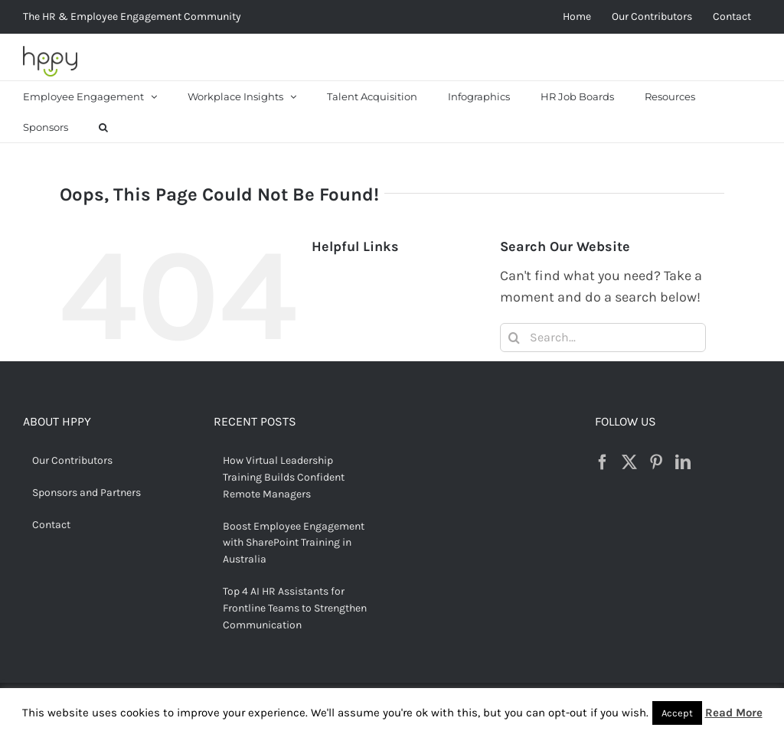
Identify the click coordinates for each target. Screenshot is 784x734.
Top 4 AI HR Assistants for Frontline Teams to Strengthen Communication (295, 608)
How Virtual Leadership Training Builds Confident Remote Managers (284, 477)
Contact (51, 524)
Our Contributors (72, 460)
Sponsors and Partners (86, 492)
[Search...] (603, 337)
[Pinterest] (656, 462)
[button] (103, 127)
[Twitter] (629, 462)
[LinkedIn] (683, 462)
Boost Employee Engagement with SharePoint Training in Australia (293, 543)
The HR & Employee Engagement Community (132, 16)
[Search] (514, 337)
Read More (734, 712)
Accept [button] (677, 713)
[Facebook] (602, 462)
